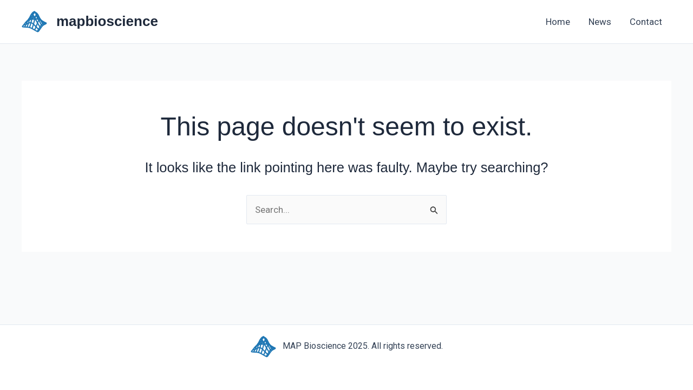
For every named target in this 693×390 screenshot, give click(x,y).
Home (558, 21)
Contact (646, 21)
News (600, 21)
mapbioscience (107, 21)
